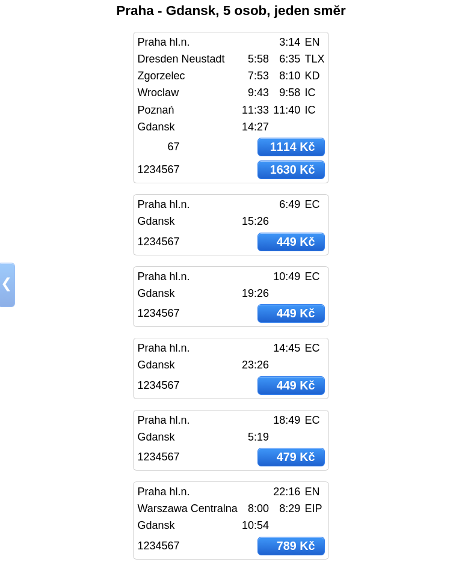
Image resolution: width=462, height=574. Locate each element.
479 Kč (296, 456)
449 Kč (296, 241)
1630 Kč (292, 169)
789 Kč (296, 545)
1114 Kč (292, 146)
